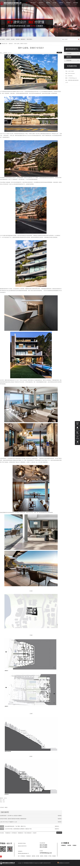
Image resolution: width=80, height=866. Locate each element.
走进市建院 (68, 3)
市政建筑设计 (8, 832)
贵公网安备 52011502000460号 (63, 862)
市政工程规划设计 (28, 832)
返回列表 (59, 52)
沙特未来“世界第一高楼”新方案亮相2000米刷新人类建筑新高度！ (13, 818)
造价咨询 (18, 39)
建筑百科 (11, 43)
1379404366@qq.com (72, 78)
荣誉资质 (61, 3)
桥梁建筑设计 (21, 832)
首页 (27, 3)
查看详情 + (57, 826)
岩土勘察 (13, 39)
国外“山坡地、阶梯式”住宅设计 (20, 43)
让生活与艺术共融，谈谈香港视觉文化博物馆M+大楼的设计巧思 (18, 828)
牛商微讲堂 (63, 845)
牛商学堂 (69, 845)
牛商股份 (74, 845)
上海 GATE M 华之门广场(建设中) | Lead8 (8, 821)
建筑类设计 (41, 3)
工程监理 (8, 39)
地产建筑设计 (14, 832)
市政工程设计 (33, 3)
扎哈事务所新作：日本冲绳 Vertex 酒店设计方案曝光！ (11, 815)
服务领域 (48, 3)
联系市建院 (75, 3)
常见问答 (69, 60)
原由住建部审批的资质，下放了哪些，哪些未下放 (15, 826)
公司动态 (69, 53)
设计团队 (55, 3)
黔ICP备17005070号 (47, 862)
